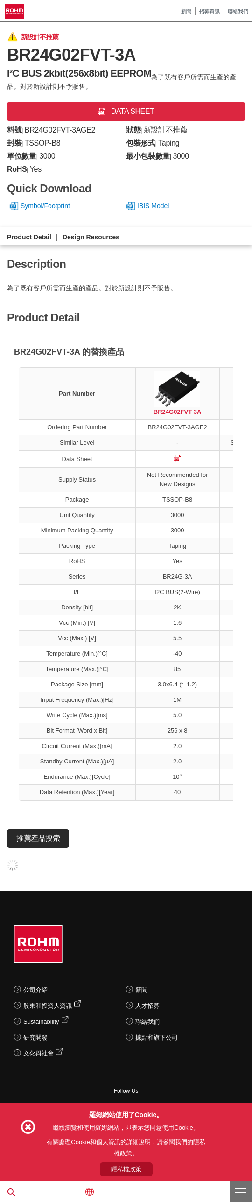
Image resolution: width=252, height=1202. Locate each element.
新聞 (186, 11)
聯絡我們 (238, 11)
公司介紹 (35, 989)
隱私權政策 (126, 1169)
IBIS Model (153, 206)
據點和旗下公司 (156, 1037)
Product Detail (29, 237)
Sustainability (41, 1021)
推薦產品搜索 (38, 838)
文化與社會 (38, 1053)
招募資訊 (209, 11)
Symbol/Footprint (45, 206)
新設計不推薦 (166, 130)
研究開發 (35, 1037)
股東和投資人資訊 (47, 1005)
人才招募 (147, 1005)
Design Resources (91, 237)
